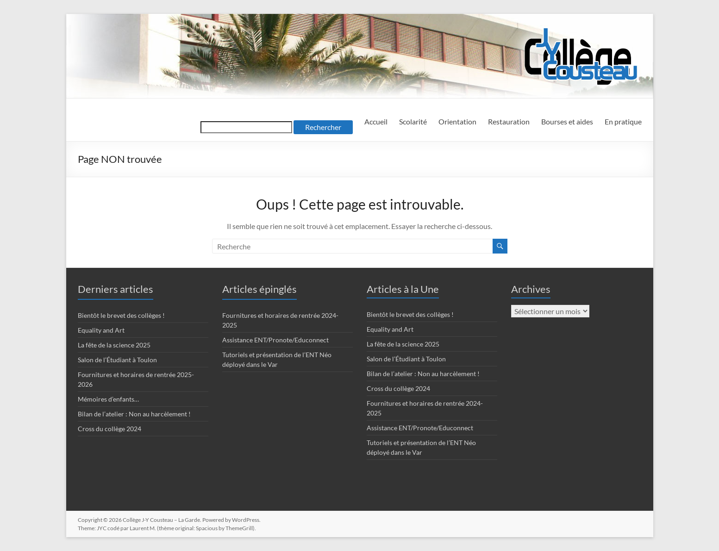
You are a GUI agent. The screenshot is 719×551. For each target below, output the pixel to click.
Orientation (457, 121)
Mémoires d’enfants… (108, 399)
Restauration (509, 121)
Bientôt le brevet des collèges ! (121, 315)
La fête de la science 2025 (114, 345)
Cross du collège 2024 (109, 429)
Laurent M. (143, 528)
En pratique (623, 121)
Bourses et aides (567, 121)
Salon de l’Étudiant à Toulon (117, 360)
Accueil (376, 121)
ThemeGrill (239, 528)
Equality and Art (101, 330)
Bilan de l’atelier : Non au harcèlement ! (134, 414)
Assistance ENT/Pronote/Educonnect (275, 340)
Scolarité (413, 121)
